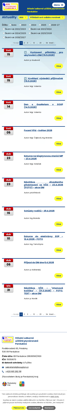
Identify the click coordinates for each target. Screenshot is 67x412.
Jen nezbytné (34, 408)
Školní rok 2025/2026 (41, 33)
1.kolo (13, 24)
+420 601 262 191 (13, 371)
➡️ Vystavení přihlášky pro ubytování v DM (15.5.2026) (43, 54)
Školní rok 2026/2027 (15, 37)
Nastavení (49, 408)
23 (40, 43)
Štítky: (5, 24)
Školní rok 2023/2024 (41, 29)
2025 (43, 24)
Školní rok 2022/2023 (15, 29)
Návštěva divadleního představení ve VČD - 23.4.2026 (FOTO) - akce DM (43, 185)
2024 (33, 24)
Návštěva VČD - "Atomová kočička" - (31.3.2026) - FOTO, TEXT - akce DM (43, 290)
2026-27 (55, 24)
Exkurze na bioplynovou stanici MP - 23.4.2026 (43, 157)
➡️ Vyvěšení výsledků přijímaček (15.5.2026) (43, 80)
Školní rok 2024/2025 (15, 33)
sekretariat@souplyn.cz (17, 367)
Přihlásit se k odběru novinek (47, 17)
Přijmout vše (19, 408)
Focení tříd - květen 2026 (38, 130)
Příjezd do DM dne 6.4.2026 (39, 262)
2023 (23, 24)
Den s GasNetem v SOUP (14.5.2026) (43, 106)
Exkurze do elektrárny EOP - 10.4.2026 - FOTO (43, 238)
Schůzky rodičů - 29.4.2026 (39, 210)
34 (47, 43)
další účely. (55, 396)
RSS (23, 17)
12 (34, 43)
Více (58, 66)
